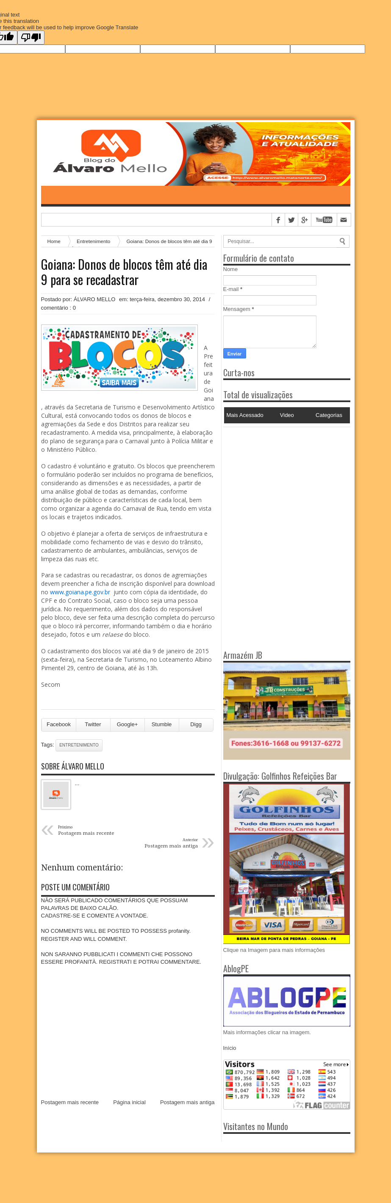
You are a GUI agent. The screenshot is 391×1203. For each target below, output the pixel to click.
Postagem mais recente (70, 1102)
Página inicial (129, 1102)
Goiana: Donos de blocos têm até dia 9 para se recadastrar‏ (124, 272)
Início (229, 1048)
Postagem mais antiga (187, 1102)
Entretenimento (79, 745)
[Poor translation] (30, 38)
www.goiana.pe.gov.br (80, 592)
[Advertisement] (276, 480)
